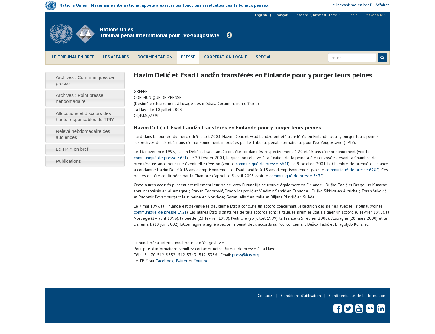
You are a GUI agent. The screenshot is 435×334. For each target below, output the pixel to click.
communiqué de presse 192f (160, 212)
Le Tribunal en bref (73, 57)
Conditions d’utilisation (301, 295)
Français (282, 14)
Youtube (201, 261)
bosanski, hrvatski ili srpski (318, 14)
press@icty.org (245, 254)
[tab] (85, 80)
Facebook (164, 261)
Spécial (264, 57)
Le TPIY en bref (72, 149)
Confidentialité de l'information (357, 295)
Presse (188, 57)
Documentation (154, 57)
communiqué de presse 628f (351, 169)
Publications (68, 161)
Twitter (181, 261)
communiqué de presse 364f (160, 157)
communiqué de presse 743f (295, 175)
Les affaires (116, 57)
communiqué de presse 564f (262, 163)
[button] (229, 35)
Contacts (265, 295)
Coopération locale (225, 57)
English (261, 14)
